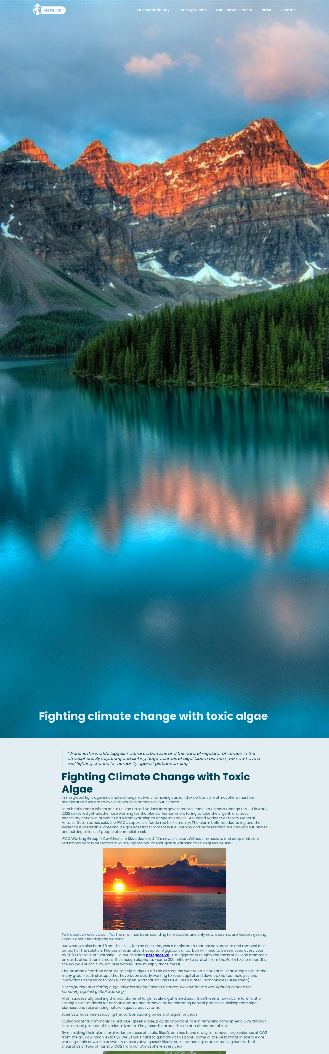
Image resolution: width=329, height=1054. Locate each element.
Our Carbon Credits (234, 10)
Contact (288, 10)
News (266, 10)
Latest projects (193, 10)
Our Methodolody (153, 10)
